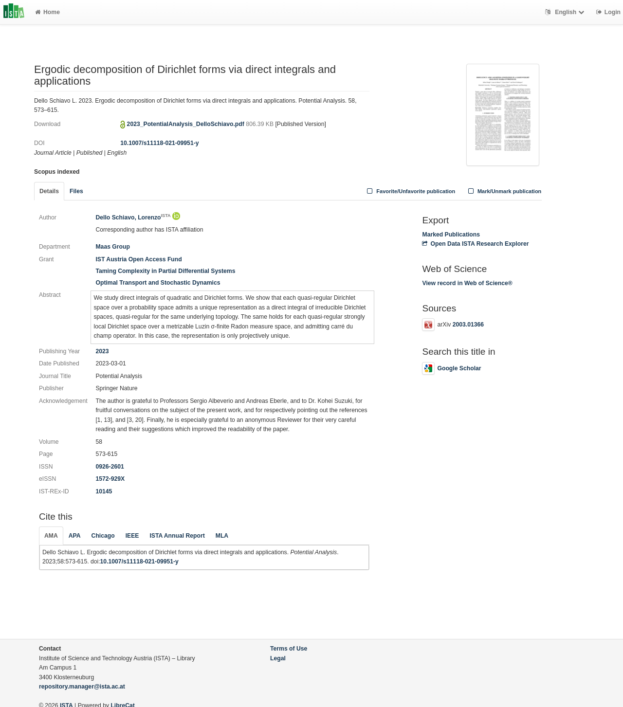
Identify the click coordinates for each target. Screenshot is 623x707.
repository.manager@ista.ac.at (82, 686)
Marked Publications (451, 234)
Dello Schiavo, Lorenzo (132, 217)
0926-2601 (109, 466)
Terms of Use (288, 648)
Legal (278, 658)
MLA (222, 535)
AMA (51, 535)
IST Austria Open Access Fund (138, 259)
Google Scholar (451, 368)
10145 (103, 491)
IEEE (132, 535)
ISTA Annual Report (176, 535)
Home (47, 12)
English (565, 12)
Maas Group (112, 246)
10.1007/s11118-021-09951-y (159, 143)
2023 (102, 351)
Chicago (103, 535)
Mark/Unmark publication (503, 191)
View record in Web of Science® (467, 283)
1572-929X (110, 478)
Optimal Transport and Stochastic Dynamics (157, 282)
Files (76, 191)
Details (49, 191)
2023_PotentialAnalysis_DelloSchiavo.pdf (186, 124)
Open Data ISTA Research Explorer (475, 243)
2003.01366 (468, 324)
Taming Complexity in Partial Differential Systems (165, 271)
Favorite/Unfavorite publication (410, 191)
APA (75, 535)
